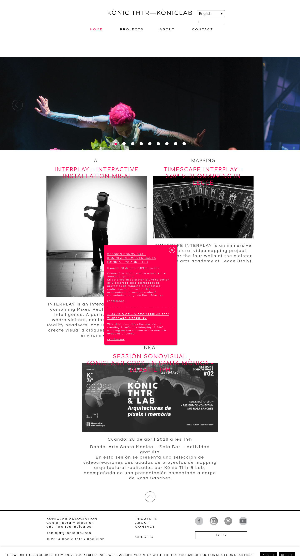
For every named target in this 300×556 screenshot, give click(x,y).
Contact (202, 29)
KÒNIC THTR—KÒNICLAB (150, 12)
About (167, 29)
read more (116, 301)
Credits (144, 537)
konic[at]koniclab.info (68, 533)
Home (96, 29)
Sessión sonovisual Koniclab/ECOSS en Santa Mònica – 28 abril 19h (131, 258)
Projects (132, 29)
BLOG (221, 535)
